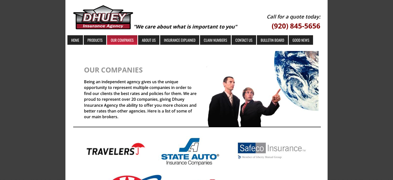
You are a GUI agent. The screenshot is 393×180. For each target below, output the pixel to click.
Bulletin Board (272, 40)
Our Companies (122, 40)
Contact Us (243, 40)
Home (75, 40)
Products (95, 40)
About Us (149, 40)
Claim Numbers (215, 40)
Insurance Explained (179, 40)
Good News (300, 40)
